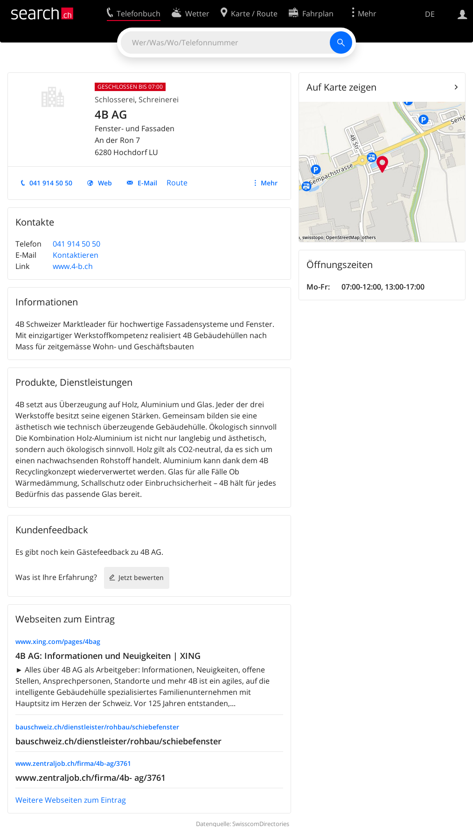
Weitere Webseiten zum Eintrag (70, 800)
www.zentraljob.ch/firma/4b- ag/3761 (90, 777)
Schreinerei (159, 99)
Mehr (269, 182)
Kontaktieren (75, 255)
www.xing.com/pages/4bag (57, 641)
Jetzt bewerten (141, 577)
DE (430, 14)
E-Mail (147, 182)
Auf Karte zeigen (341, 87)
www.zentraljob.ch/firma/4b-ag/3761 (73, 763)
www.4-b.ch (73, 266)
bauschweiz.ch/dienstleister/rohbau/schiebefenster (97, 726)
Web (105, 182)
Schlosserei (115, 99)
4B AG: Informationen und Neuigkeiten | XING (108, 655)
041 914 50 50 (50, 182)
